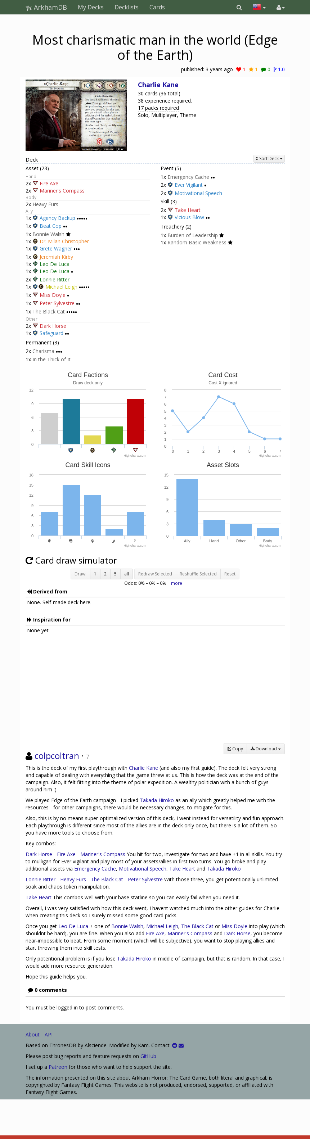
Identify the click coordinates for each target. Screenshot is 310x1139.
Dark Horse (53, 325)
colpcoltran (57, 755)
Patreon (58, 1066)
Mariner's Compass (62, 190)
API (49, 1034)
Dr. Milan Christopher (64, 241)
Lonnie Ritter (54, 279)
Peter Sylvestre (57, 303)
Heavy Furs (45, 204)
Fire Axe (49, 183)
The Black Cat (48, 311)
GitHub (148, 1056)
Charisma (43, 351)
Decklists (126, 7)
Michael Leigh (61, 286)
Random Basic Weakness (196, 242)
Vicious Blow (189, 217)
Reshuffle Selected (198, 574)
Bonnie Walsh (48, 234)
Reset (229, 574)
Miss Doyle (53, 294)
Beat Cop (51, 226)
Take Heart (188, 210)
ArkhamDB (46, 7)
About (33, 1034)
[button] (239, 7)
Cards (157, 7)
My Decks (91, 7)
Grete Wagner (56, 248)
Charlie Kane (158, 84)
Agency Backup (57, 217)
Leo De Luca (54, 264)
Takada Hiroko (157, 800)
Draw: (80, 574)
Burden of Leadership (192, 235)
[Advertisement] (155, 693)
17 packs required (158, 107)
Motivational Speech (198, 193)
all (126, 574)
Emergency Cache (188, 176)
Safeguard (51, 333)
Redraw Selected (155, 574)
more (176, 583)
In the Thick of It (51, 359)
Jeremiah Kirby (56, 256)
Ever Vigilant (189, 185)
